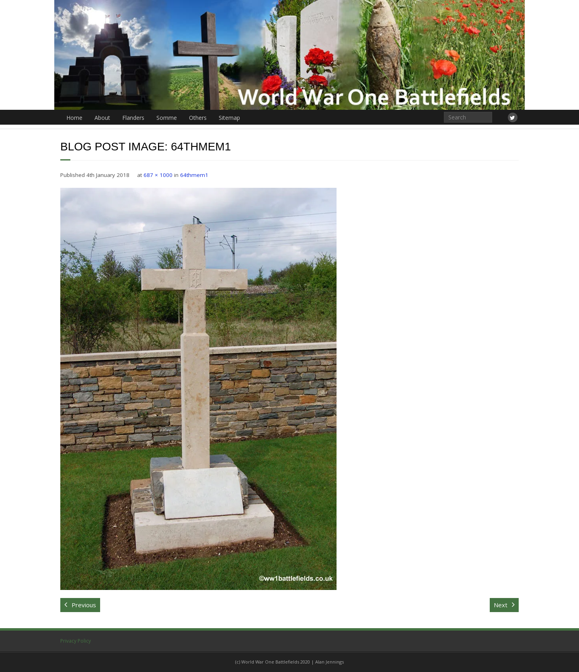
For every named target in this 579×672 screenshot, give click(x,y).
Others (198, 117)
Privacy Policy (75, 640)
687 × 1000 (158, 175)
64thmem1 (194, 175)
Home (74, 117)
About (102, 117)
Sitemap (229, 117)
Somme (166, 117)
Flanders (133, 117)
